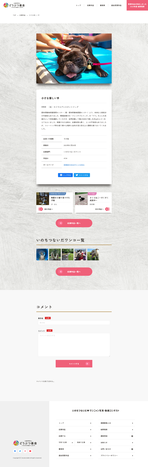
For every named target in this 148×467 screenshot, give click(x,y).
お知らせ (104, 442)
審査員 (102, 5)
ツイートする (83, 175)
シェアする (67, 175)
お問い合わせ (106, 449)
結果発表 (104, 429)
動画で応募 (81, 442)
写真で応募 (63, 442)
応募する (62, 436)
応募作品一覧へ (74, 223)
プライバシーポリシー (109, 455)
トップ (78, 5)
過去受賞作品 (116, 5)
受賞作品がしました (137, 5)
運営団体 (104, 436)
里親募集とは (106, 423)
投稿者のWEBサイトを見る (74, 165)
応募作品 (90, 5)
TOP (14, 15)
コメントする (74, 363)
